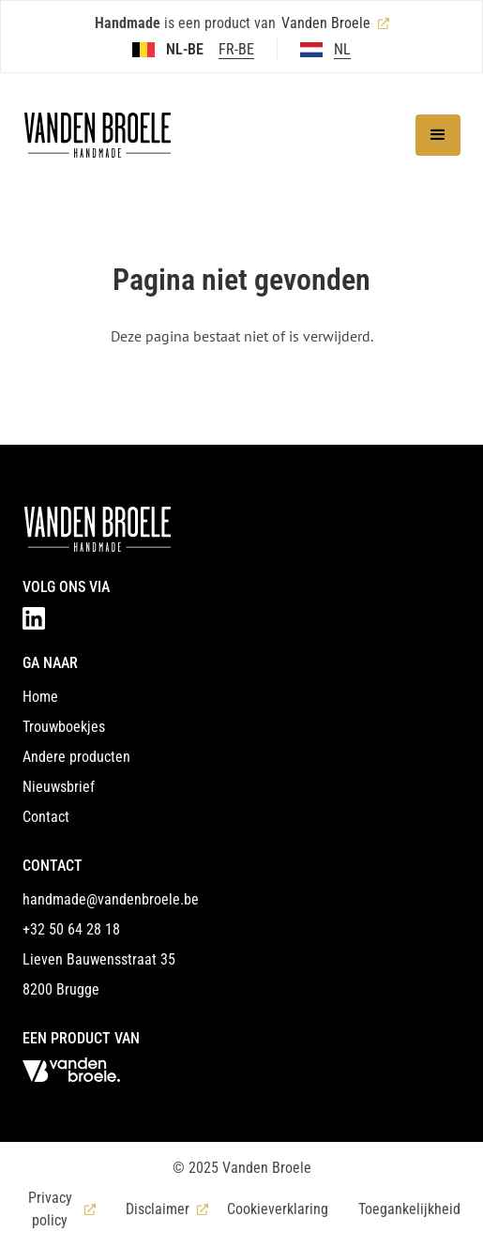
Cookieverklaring (277, 1209)
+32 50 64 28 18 (71, 929)
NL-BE (185, 49)
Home (40, 697)
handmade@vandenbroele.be (111, 899)
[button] (437, 135)
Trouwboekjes (64, 727)
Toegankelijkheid (409, 1209)
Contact (46, 817)
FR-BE (236, 49)
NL (342, 49)
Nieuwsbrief (59, 787)
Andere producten (76, 757)
